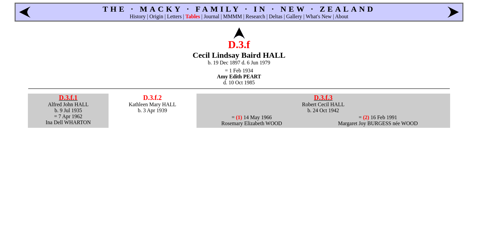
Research (255, 16)
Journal (211, 16)
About (341, 16)
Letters (174, 16)
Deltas (275, 16)
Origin (156, 16)
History (138, 16)
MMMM (232, 16)
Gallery (294, 16)
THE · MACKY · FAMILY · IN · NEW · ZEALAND (239, 9)
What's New (319, 16)
